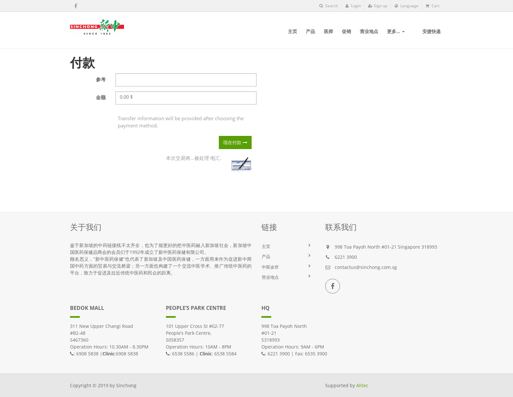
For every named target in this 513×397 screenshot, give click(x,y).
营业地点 (270, 277)
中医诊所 (270, 267)
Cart (432, 6)
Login (353, 6)
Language (406, 6)
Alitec (362, 385)
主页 (266, 246)
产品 (266, 256)
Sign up (377, 6)
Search (328, 6)
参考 (101, 79)
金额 (101, 97)
